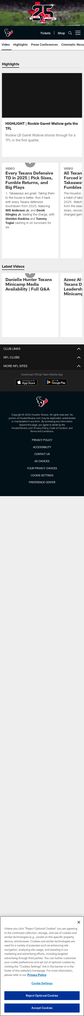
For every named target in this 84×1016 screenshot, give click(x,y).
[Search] (70, 33)
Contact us (42, 453)
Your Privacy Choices (42, 468)
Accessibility (42, 447)
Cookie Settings (42, 475)
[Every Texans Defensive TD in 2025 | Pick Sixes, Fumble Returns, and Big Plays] (30, 198)
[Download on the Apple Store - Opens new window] (26, 382)
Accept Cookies (42, 1008)
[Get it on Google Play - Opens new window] (56, 384)
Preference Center (42, 482)
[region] (42, 966)
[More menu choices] (78, 33)
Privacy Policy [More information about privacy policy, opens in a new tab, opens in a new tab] (36, 975)
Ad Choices (42, 461)
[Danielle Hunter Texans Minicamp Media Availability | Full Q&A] (30, 284)
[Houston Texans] (42, 402)
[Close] (79, 922)
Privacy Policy (42, 439)
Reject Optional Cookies (42, 995)
